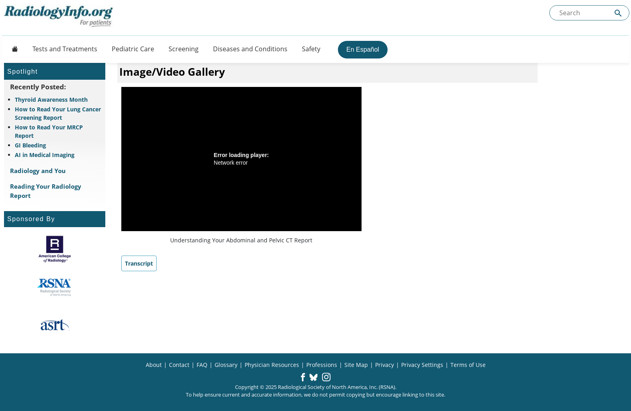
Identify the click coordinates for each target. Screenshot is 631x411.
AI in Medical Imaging (44, 155)
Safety (311, 48)
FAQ (202, 365)
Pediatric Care (133, 48)
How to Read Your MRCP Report (49, 131)
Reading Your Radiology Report (45, 191)
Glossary (226, 365)
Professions (321, 365)
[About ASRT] (55, 325)
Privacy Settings (422, 365)
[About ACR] (55, 249)
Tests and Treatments (64, 48)
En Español (362, 49)
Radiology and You (38, 170)
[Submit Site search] (618, 13)
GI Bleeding (30, 145)
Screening (184, 48)
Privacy (384, 365)
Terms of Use (468, 365)
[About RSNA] (55, 287)
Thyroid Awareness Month (51, 99)
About (154, 365)
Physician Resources (272, 365)
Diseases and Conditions (250, 48)
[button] (302, 378)
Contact (179, 365)
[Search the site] (589, 12)
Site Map (356, 365)
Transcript (139, 263)
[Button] (12, 48)
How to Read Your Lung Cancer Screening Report (58, 113)
